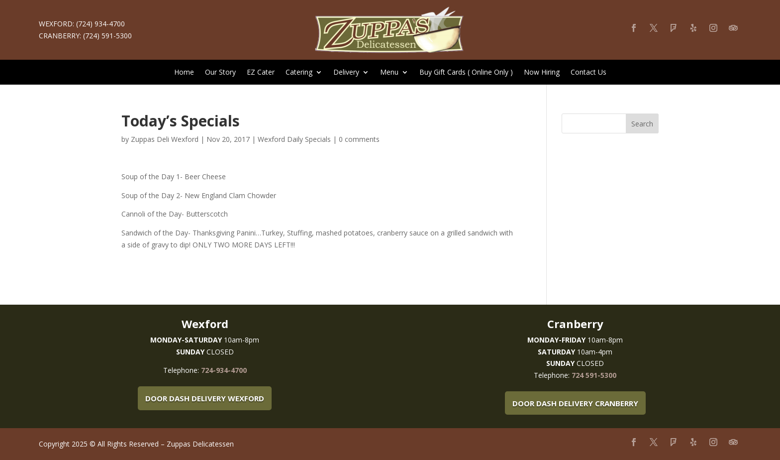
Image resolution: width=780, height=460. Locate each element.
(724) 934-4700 (100, 23)
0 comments (359, 139)
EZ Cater (261, 73)
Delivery (346, 73)
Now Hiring (542, 73)
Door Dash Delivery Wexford (204, 398)
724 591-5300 (594, 375)
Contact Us (588, 73)
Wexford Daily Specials (294, 139)
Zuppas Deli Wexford (164, 139)
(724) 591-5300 (107, 35)
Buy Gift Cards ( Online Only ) (466, 73)
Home (184, 73)
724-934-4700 (224, 370)
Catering (299, 73)
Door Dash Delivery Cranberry (575, 403)
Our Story (220, 73)
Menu (389, 73)
